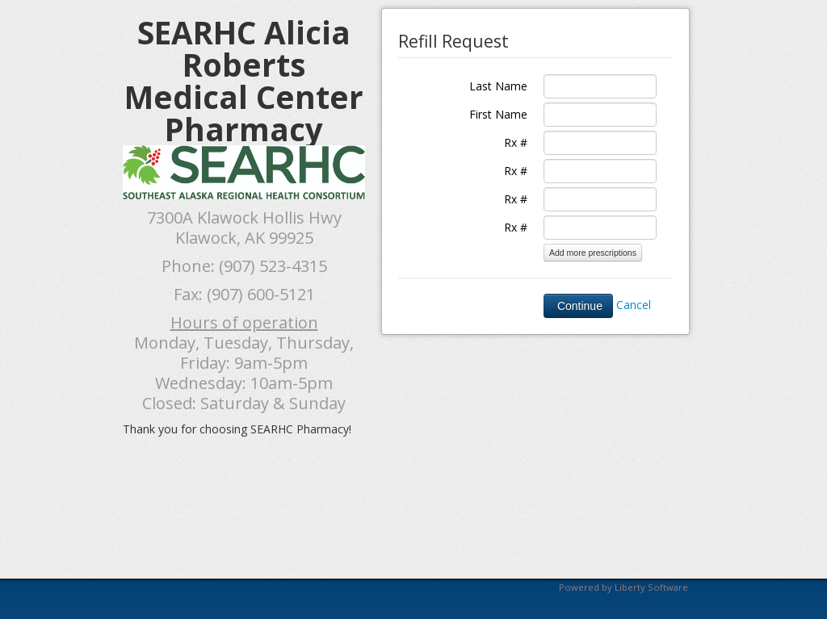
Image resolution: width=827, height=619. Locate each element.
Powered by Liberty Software (623, 587)
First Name (498, 114)
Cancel (633, 304)
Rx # (515, 142)
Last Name (498, 86)
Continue (578, 305)
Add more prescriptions (592, 252)
